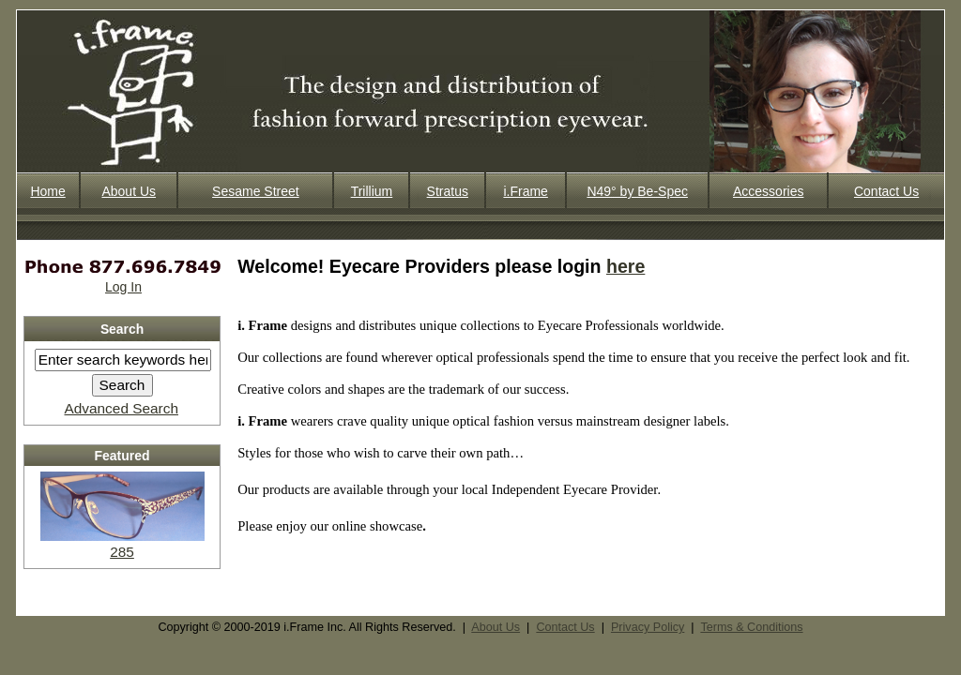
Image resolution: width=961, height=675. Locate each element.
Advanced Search (121, 408)
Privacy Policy (647, 627)
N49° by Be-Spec (637, 191)
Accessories (768, 191)
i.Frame (525, 191)
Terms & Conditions (751, 627)
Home (47, 191)
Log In (123, 286)
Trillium (372, 191)
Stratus (447, 191)
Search (122, 329)
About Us (128, 191)
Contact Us (886, 191)
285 (122, 544)
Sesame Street (255, 191)
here (625, 266)
